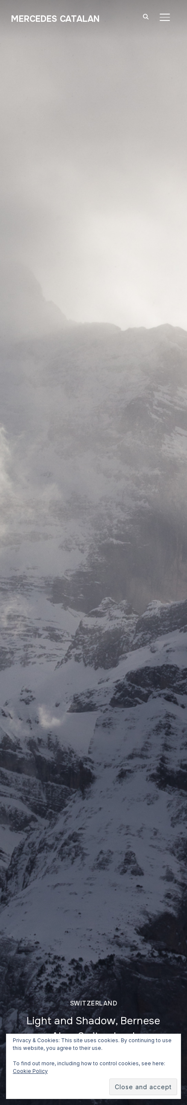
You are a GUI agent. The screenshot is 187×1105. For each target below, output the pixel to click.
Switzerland (93, 1003)
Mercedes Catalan (55, 19)
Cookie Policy (30, 1071)
